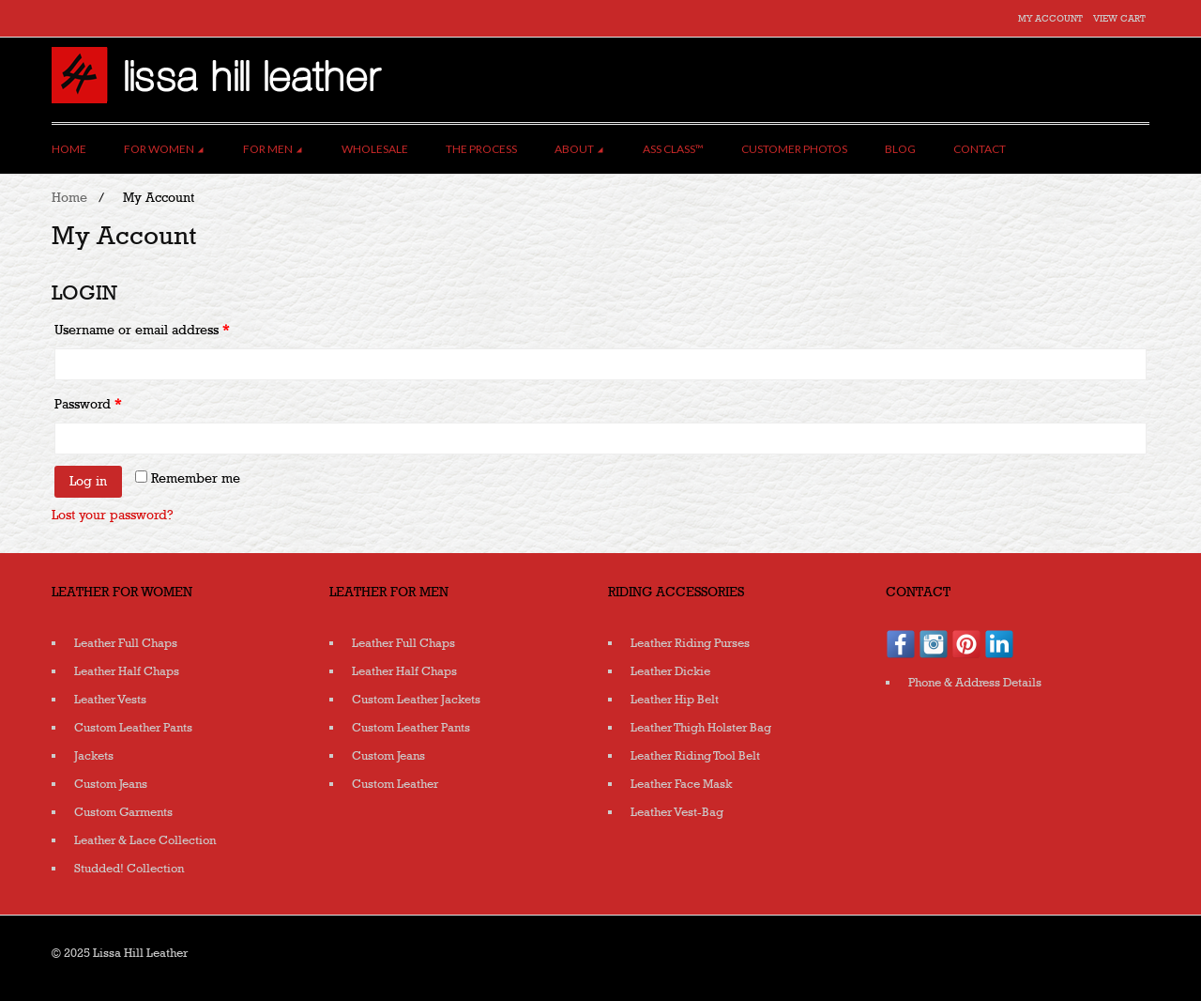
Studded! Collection (129, 868)
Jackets (94, 755)
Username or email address (141, 330)
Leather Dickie (670, 671)
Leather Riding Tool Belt (695, 755)
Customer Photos (794, 149)
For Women (164, 149)
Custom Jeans (110, 784)
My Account (1050, 18)
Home (69, 149)
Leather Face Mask (681, 784)
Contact (979, 149)
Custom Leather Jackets (416, 699)
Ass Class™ (673, 149)
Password (87, 404)
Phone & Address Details (974, 682)
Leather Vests (110, 699)
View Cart (1119, 18)
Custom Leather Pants (133, 727)
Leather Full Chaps (125, 643)
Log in (88, 481)
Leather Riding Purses (690, 643)
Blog (900, 149)
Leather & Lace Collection (145, 840)
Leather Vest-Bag (677, 812)
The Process (481, 149)
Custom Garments (123, 812)
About (580, 149)
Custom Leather (395, 784)
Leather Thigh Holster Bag (701, 727)
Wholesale (375, 149)
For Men (273, 149)
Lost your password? (113, 515)
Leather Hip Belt (675, 699)
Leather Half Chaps (126, 671)
